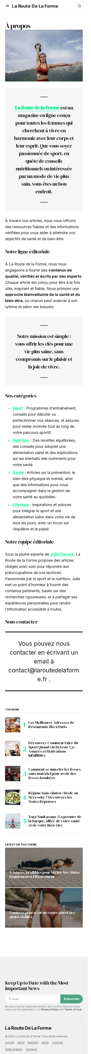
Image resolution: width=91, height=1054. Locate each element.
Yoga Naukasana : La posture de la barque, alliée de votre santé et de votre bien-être (54, 821)
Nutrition (21, 440)
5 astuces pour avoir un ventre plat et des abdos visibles (42, 915)
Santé (18, 472)
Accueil (9, 1042)
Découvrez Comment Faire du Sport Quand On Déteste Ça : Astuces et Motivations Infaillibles (53, 749)
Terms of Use (72, 1009)
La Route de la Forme (37, 107)
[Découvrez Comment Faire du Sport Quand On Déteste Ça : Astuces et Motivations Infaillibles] (12, 748)
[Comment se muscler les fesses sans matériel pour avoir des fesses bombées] (12, 773)
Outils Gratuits (13, 1049)
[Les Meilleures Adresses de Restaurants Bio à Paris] (12, 724)
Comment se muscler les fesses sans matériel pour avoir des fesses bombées (54, 773)
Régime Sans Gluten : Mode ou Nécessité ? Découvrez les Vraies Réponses (53, 797)
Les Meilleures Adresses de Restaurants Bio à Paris (51, 724)
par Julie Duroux (15, 886)
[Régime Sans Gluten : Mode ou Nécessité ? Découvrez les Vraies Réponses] (12, 797)
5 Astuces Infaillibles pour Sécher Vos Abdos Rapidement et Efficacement (44, 874)
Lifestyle (21, 504)
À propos (31, 1049)
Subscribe (71, 999)
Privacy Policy (49, 1009)
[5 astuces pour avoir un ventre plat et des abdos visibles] (44, 908)
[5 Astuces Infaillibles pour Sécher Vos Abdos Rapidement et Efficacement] (44, 867)
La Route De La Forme (35, 6)
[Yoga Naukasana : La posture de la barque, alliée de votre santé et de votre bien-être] (12, 821)
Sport (18, 408)
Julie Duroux (62, 554)
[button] (7, 5)
